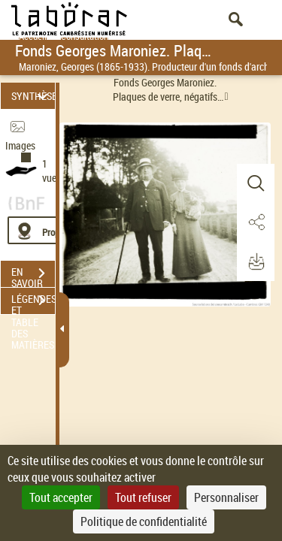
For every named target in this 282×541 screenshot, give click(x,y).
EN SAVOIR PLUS (33, 275)
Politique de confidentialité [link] (143, 521)
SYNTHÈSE (33, 96)
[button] (255, 183)
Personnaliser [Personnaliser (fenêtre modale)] (226, 497)
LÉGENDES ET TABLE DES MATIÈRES (33, 302)
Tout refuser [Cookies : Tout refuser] (143, 497)
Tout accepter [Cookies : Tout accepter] (60, 497)
